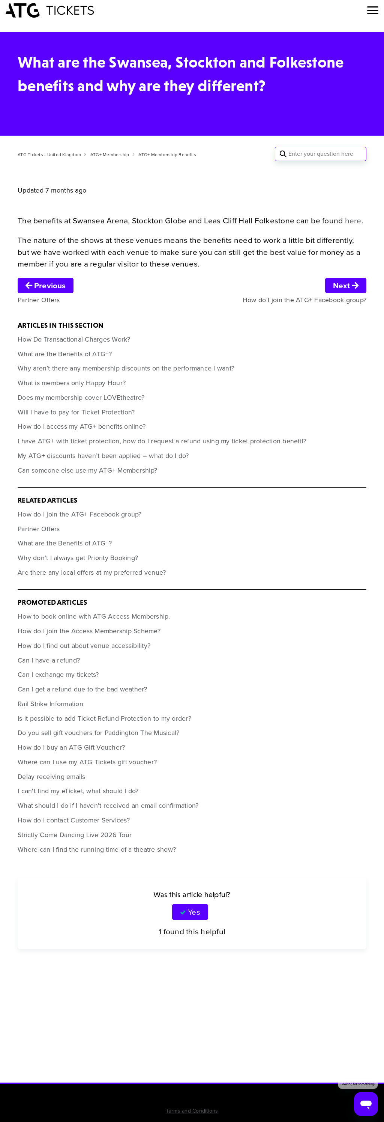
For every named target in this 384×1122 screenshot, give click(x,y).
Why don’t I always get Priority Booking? (78, 558)
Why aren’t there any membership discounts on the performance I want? (126, 368)
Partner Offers (39, 529)
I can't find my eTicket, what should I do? (78, 791)
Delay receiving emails (52, 777)
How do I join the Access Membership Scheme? (89, 631)
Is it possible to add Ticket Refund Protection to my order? (104, 718)
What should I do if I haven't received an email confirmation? (108, 805)
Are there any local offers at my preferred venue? (92, 572)
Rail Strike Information (50, 704)
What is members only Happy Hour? (72, 383)
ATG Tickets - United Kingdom (49, 154)
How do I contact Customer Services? (74, 820)
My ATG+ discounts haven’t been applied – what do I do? (103, 456)
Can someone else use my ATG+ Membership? (87, 470)
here (353, 220)
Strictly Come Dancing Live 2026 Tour (75, 835)
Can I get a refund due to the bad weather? (82, 689)
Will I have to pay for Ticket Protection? (76, 412)
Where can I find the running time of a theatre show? (97, 849)
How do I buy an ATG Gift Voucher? (71, 747)
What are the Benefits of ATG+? (65, 354)
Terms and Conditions (192, 1111)
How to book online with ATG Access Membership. (94, 616)
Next (345, 285)
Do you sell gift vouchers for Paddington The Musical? (98, 733)
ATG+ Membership (109, 154)
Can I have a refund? (49, 660)
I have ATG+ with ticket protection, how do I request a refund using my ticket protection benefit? (162, 441)
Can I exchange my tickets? (58, 674)
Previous (46, 285)
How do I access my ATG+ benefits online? (82, 426)
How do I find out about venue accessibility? (84, 646)
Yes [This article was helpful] (194, 912)
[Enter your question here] (320, 154)
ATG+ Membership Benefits (167, 154)
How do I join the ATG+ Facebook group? (80, 514)
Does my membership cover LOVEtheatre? (81, 397)
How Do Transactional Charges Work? (74, 339)
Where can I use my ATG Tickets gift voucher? (87, 762)
